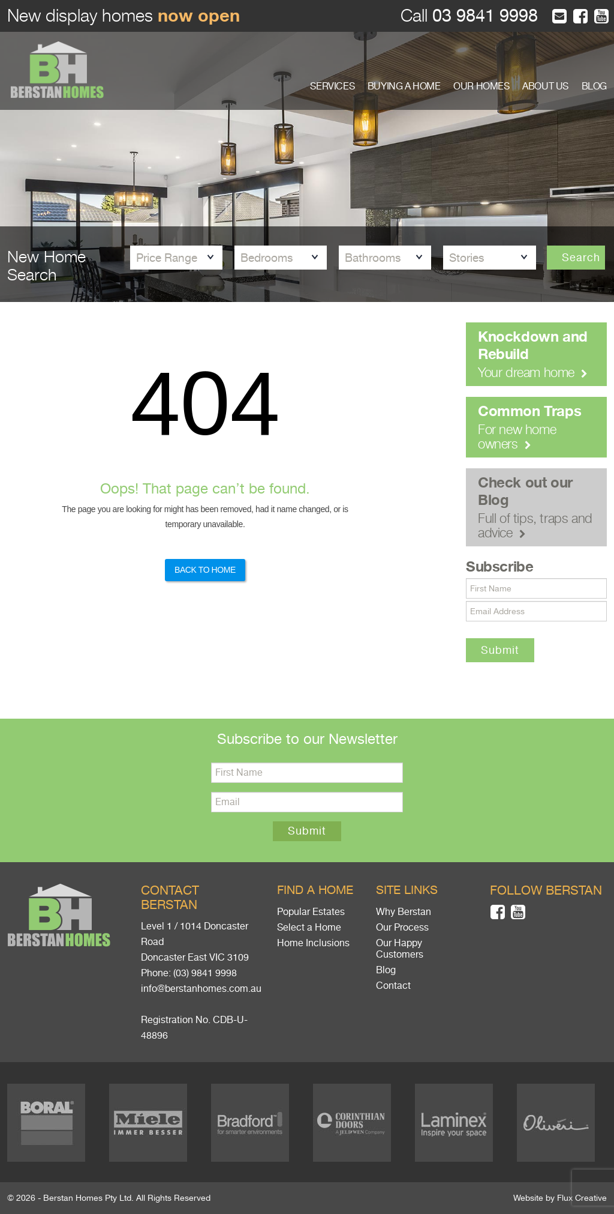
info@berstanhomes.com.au (201, 988)
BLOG (594, 86)
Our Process (402, 927)
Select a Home (309, 927)
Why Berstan (403, 912)
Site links (407, 890)
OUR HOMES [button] (481, 86)
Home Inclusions (313, 943)
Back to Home (205, 570)
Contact (393, 985)
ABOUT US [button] (545, 86)
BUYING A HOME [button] (404, 86)
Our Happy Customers (399, 949)
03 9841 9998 (483, 16)
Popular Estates (311, 912)
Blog (386, 970)
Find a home (315, 890)
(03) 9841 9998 (205, 973)
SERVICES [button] (332, 86)
